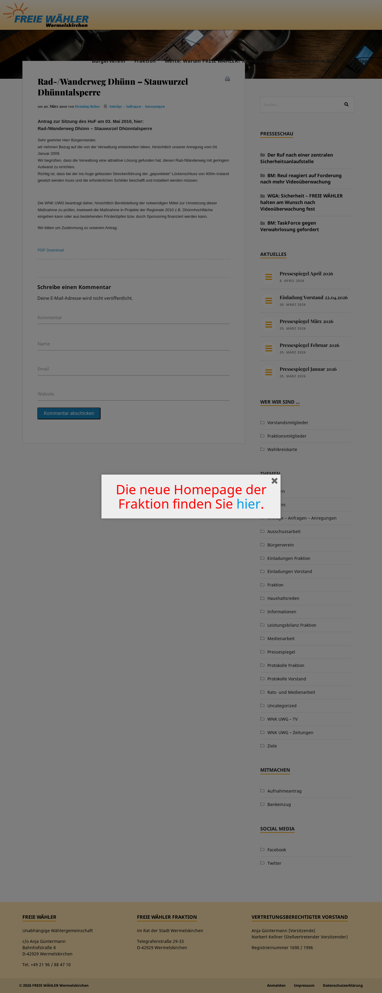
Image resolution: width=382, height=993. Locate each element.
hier (248, 503)
